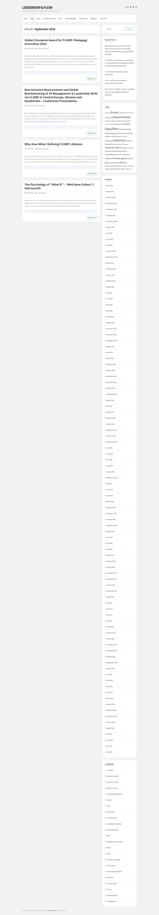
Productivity (111, 866)
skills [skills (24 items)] (121, 162)
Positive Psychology (114, 860)
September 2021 (111, 394)
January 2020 (110, 472)
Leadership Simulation (114, 824)
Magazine (94, 18)
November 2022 (111, 335)
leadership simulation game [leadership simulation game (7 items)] (121, 144)
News (38, 18)
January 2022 (110, 370)
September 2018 (111, 525)
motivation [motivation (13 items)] (116, 151)
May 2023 (109, 305)
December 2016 (111, 645)
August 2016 (110, 668)
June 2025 (109, 239)
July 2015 (109, 734)
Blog (32, 18)
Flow (60, 18)
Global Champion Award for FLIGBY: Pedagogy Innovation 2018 (56, 42)
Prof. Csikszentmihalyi (114, 872)
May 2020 (109, 460)
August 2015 (110, 728)
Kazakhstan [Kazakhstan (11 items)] (109, 141)
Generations (111, 812)
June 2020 (109, 454)
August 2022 (110, 347)
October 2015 (110, 722)
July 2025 (109, 233)
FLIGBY (109, 800)
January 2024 (110, 275)
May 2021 (109, 406)
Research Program (50, 18)
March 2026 (110, 191)
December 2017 (111, 573)
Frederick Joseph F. (43, 49)
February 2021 (111, 418)
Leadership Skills (112, 830)
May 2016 (109, 686)
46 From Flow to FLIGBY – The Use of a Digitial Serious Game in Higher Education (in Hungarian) (119, 92)
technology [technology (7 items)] (131, 166)
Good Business (112, 818)
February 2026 (111, 197)
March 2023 (110, 317)
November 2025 (111, 209)
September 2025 (111, 221)
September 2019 (111, 478)
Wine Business (112, 901)
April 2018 (109, 549)
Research (110, 877)
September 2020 (111, 442)
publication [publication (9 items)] (125, 154)
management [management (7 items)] (130, 148)
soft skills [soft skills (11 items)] (116, 166)
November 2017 (111, 579)
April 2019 (109, 496)
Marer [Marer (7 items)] (106, 151)
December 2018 (111, 513)
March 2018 (110, 555)
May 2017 (109, 615)
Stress (109, 889)
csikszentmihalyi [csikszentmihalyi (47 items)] (121, 117)
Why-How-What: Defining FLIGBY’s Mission (53, 144)
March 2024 (110, 263)
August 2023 (110, 287)
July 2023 (109, 293)
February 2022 (111, 364)
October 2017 (110, 585)
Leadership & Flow (37, 7)
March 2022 (110, 358)
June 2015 (109, 740)
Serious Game (111, 884)
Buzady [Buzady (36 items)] (115, 112)
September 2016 (111, 663)
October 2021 (110, 388)
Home (26, 18)
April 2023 (109, 311)
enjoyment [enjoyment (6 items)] (107, 124)
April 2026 (109, 186)
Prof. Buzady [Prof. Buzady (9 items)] (118, 154)
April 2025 (109, 245)
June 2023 (109, 299)
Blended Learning (113, 776)
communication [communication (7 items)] (129, 113)
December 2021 (111, 376)
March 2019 (110, 502)
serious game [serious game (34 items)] (120, 158)
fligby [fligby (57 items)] (108, 129)
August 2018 (110, 531)
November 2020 (111, 430)
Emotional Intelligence (114, 794)
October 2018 (110, 519)
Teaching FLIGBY (112, 895)
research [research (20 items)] (109, 158)
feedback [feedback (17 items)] (126, 124)
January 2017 (110, 639)
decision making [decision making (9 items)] (110, 121)
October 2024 (110, 251)
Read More (92, 79)
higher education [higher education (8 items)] (117, 136)
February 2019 (111, 508)
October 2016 (110, 657)
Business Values (112, 788)
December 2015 (111, 710)
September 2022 (111, 341)
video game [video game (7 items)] (128, 169)
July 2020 (109, 448)
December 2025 (111, 203)
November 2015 (111, 716)
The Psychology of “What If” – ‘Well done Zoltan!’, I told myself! (59, 186)
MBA (108, 836)
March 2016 (110, 698)
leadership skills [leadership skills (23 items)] (112, 147)
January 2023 (110, 323)
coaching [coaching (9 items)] (122, 113)
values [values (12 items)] (123, 169)
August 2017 (110, 597)
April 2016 (109, 692)
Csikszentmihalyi (70, 18)
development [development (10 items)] (119, 121)
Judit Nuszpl (41, 106)
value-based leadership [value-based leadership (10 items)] (112, 169)
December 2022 (111, 329)
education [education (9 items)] (127, 121)
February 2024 (111, 269)
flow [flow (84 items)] (115, 129)
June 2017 (109, 609)
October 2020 (110, 436)
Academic (110, 770)
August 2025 (110, 227)
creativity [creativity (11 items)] (108, 118)
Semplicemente (52, 910)
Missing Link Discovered (115, 842)
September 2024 (111, 257)
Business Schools (113, 782)
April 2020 (109, 466)
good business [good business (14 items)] (127, 133)
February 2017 (111, 633)
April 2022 (109, 352)
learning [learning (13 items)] (123, 148)
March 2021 (110, 412)
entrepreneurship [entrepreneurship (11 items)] (116, 124)
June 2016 (109, 680)
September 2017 (111, 591)
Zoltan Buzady (41, 193)
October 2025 (110, 215)
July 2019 (109, 484)
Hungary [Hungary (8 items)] (124, 136)
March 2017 (110, 627)
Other (109, 854)
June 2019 (109, 490)
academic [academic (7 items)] (107, 113)
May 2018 (109, 543)
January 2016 (110, 704)
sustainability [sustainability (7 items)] (123, 166)
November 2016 (111, 651)
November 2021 (111, 382)
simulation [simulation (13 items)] (114, 163)
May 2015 (109, 746)
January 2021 (110, 424)
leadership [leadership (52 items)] (119, 140)
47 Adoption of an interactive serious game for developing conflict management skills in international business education (119, 63)
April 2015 (109, 752)
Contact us (103, 18)
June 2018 (109, 537)
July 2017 (109, 603)
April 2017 (109, 621)
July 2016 (109, 674)
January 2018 (110, 567)
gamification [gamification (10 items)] (118, 133)
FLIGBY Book (83, 18)
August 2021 (110, 400)
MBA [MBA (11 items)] (109, 151)
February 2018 (111, 561)
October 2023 (110, 281)
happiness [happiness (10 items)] (108, 136)
